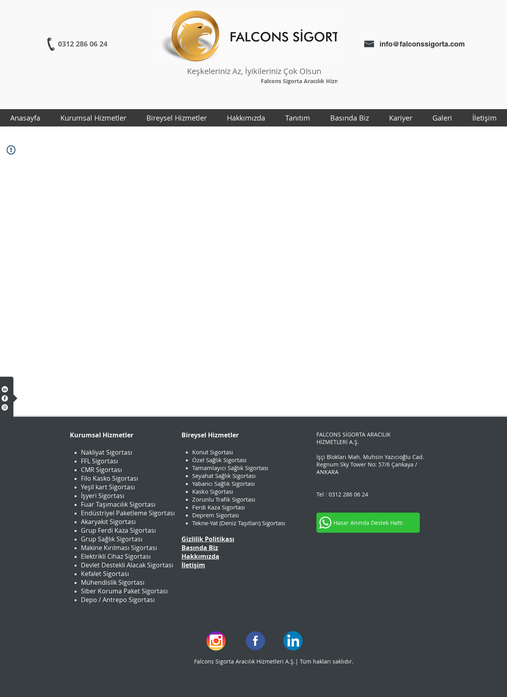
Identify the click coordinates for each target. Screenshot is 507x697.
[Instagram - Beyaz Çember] (5, 407)
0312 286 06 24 (348, 494)
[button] (93, 117)
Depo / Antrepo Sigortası (118, 599)
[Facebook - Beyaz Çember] (5, 398)
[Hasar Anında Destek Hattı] (368, 523)
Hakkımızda (200, 556)
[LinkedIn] (5, 389)
